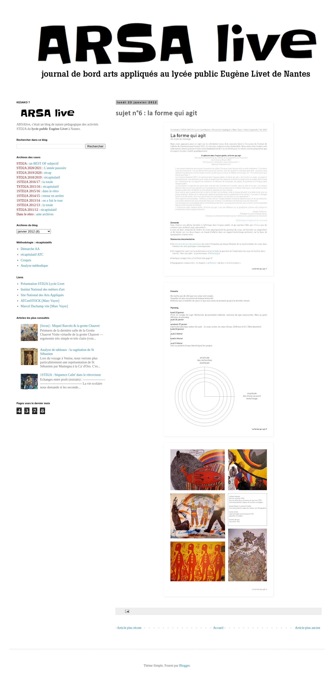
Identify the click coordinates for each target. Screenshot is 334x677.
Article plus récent (129, 628)
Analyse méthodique (34, 265)
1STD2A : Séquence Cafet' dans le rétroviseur (70, 375)
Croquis (26, 260)
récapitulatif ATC (32, 254)
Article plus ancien (307, 628)
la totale (47, 182)
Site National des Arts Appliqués (42, 295)
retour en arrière (53, 196)
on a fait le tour (52, 200)
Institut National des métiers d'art (43, 289)
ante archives (44, 214)
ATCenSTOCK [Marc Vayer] (40, 301)
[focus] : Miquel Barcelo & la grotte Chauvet (70, 326)
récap (47, 172)
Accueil (218, 628)
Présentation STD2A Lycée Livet (42, 284)
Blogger (184, 665)
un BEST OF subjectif (44, 163)
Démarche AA (30, 249)
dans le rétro (50, 191)
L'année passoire (54, 168)
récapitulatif (52, 177)
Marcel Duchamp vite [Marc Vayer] (44, 306)
